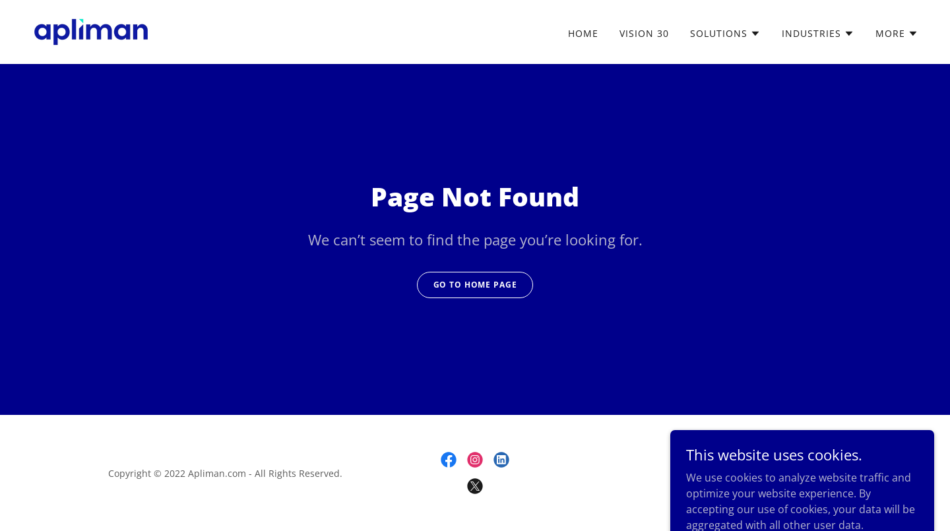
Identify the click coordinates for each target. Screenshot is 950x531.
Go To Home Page (475, 284)
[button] (725, 34)
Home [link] (583, 33)
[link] (91, 31)
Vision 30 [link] (644, 33)
